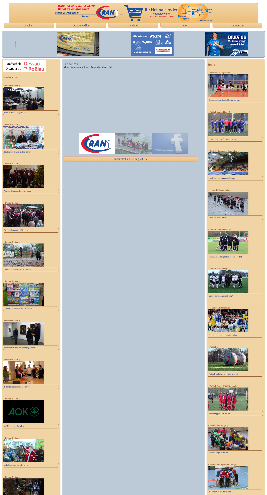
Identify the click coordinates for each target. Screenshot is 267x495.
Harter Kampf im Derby (218, 452)
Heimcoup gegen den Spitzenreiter (223, 335)
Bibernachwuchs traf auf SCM (221, 492)
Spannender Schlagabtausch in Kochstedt (225, 257)
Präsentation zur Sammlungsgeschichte (20, 348)
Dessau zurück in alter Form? (221, 296)
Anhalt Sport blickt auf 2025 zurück (19, 308)
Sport (185, 25)
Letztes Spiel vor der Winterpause (222, 139)
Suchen (29, 25)
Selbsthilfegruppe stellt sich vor (17, 387)
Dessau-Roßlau (81, 25)
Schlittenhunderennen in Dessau (17, 269)
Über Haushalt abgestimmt (15, 112)
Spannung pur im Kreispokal (220, 413)
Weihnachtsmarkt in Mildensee (17, 230)
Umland (133, 25)
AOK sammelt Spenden (14, 426)
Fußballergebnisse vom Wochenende (224, 374)
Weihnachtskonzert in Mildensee (17, 191)
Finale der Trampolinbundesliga (222, 178)
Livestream (237, 25)
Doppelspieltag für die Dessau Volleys (224, 100)
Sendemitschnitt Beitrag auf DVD (131, 158)
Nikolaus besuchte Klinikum (16, 465)
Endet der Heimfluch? (218, 217)
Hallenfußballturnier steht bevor (17, 152)
